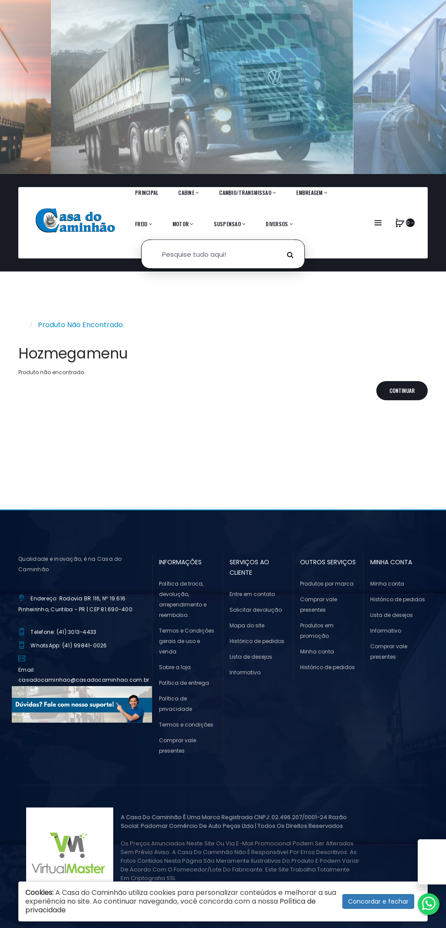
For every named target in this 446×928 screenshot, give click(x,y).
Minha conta (317, 651)
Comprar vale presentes (177, 745)
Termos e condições (186, 724)
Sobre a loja (175, 667)
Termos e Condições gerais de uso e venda (186, 641)
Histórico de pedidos (257, 641)
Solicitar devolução (256, 609)
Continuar (402, 390)
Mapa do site (247, 625)
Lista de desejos (251, 656)
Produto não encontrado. (81, 325)
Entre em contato (252, 594)
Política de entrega (184, 683)
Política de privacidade (175, 704)
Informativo (245, 672)
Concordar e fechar (378, 901)
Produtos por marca (327, 583)
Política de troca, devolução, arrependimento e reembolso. (182, 599)
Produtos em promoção (317, 631)
